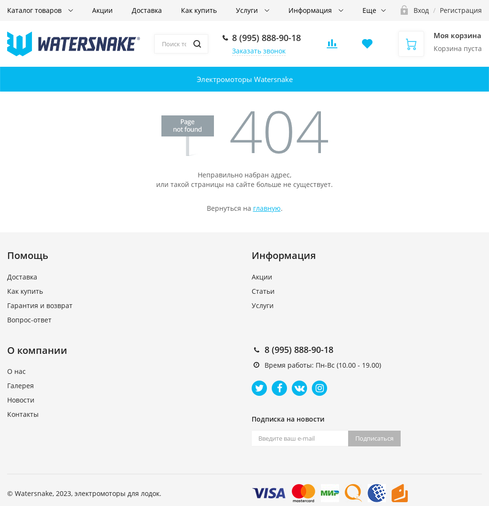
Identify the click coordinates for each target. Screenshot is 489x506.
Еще (369, 10)
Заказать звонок (259, 50)
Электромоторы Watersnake (245, 79)
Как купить (199, 10)
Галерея (20, 385)
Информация (311, 10)
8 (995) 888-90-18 (266, 37)
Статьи (263, 291)
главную (267, 208)
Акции (102, 10)
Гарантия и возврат (40, 305)
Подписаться (374, 438)
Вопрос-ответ (29, 319)
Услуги (248, 10)
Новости (20, 399)
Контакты (23, 414)
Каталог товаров (35, 10)
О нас (16, 371)
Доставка (147, 10)
